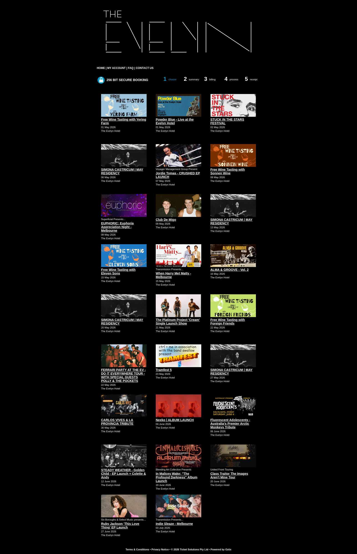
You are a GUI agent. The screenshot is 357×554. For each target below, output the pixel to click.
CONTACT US (144, 68)
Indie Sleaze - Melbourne (174, 524)
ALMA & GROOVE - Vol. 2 (229, 270)
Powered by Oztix (221, 549)
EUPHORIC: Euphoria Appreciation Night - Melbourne (117, 226)
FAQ (131, 68)
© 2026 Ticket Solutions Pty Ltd (189, 549)
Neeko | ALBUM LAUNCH (175, 420)
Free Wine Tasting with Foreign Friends (227, 321)
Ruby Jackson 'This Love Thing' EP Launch (120, 525)
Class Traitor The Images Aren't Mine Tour (229, 475)
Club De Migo (166, 219)
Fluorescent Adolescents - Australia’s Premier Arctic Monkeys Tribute (230, 423)
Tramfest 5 (164, 370)
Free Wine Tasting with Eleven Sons (118, 271)
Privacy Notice (160, 549)
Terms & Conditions (137, 549)
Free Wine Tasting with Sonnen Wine (227, 171)
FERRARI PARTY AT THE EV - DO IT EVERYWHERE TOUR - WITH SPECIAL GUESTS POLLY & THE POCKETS (123, 375)
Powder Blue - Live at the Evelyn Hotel (175, 121)
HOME (101, 68)
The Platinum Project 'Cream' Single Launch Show (178, 321)
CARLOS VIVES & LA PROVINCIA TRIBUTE (117, 421)
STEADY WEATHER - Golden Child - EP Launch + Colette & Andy (123, 473)
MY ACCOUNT (116, 68)
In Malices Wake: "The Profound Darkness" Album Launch (176, 477)
